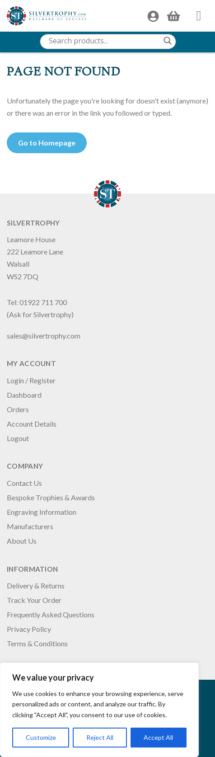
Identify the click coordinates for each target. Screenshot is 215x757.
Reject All (99, 737)
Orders (18, 409)
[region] (99, 710)
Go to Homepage (46, 142)
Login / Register (31, 380)
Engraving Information (41, 512)
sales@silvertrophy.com (43, 335)
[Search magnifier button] (167, 40)
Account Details (31, 423)
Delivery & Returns (36, 585)
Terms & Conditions (37, 643)
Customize (41, 737)
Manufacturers (30, 526)
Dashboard (24, 394)
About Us (22, 540)
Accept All (158, 737)
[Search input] (104, 40)
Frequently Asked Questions (50, 614)
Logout (18, 438)
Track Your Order (34, 600)
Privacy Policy (29, 629)
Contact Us (24, 483)
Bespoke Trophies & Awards (51, 497)
